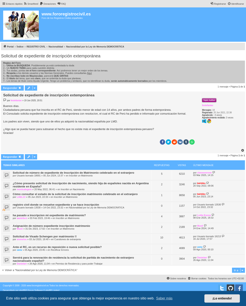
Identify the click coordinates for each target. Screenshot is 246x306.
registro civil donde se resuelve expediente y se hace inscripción (56, 204)
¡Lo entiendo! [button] (222, 298)
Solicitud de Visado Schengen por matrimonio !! (45, 236)
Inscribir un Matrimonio (81, 175)
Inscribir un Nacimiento (72, 189)
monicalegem (24, 189)
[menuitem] (31, 3)
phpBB (22, 290)
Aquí (89, 73)
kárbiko (201, 183)
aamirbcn (22, 218)
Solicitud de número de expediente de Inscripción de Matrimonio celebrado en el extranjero (73, 172)
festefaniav (207, 105)
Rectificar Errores (60, 250)
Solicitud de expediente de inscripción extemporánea (50, 56)
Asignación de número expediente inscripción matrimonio (51, 225)
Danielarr (22, 263)
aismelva (22, 239)
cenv (19, 250)
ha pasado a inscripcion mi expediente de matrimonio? (49, 215)
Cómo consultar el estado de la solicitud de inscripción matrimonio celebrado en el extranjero (75, 194)
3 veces (229, 117)
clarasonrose (204, 172)
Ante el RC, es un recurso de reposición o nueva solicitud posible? (57, 247)
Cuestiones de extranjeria (67, 239)
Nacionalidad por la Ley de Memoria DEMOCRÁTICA (96, 207)
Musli (20, 228)
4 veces (218, 115)
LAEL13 (21, 197)
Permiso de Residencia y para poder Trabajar (79, 263)
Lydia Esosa (204, 215)
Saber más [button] (164, 298)
